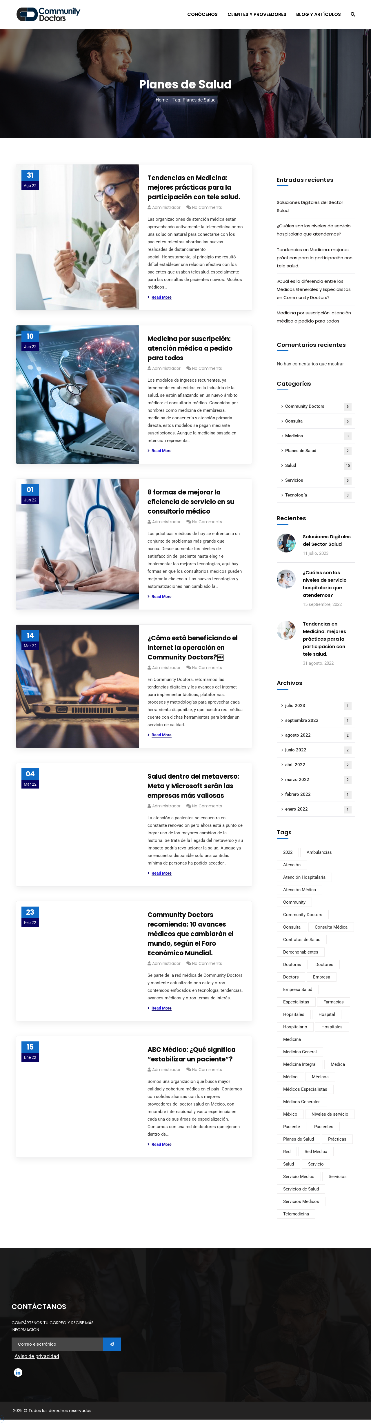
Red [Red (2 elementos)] (286, 1151)
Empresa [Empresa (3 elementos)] (321, 977)
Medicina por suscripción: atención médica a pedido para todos (190, 348)
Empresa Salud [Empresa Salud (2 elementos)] (297, 989)
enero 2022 (318, 809)
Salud (318, 466)
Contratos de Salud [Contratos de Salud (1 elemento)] (301, 939)
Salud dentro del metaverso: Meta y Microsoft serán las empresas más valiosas (193, 786)
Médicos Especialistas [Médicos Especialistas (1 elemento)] (305, 1089)
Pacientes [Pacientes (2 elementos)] (323, 1126)
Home (162, 100)
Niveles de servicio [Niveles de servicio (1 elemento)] (330, 1114)
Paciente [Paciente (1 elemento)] (291, 1126)
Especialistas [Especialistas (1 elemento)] (296, 1002)
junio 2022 (318, 750)
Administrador (166, 207)
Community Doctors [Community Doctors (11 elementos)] (302, 914)
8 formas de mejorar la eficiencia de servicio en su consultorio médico (191, 502)
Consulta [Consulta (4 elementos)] (292, 927)
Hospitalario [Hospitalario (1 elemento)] (295, 1027)
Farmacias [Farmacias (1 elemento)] (333, 1002)
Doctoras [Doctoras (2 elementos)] (292, 964)
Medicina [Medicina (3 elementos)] (292, 1039)
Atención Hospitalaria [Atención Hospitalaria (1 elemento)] (304, 877)
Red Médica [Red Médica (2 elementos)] (316, 1151)
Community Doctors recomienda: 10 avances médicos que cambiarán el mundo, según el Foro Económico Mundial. (191, 934)
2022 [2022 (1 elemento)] (287, 852)
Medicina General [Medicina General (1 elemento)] (300, 1051)
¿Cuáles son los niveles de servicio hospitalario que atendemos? (314, 230)
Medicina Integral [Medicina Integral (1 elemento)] (300, 1064)
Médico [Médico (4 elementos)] (290, 1076)
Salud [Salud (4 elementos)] (288, 1164)
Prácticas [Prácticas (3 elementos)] (337, 1139)
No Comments (207, 207)
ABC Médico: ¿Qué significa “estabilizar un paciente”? (192, 1054)
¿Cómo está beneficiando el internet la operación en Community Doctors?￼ (193, 648)
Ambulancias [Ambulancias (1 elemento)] (319, 852)
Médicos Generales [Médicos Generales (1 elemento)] (302, 1101)
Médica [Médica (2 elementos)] (338, 1064)
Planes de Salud (318, 451)
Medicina (318, 436)
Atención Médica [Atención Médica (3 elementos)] (299, 889)
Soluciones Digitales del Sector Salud (310, 206)
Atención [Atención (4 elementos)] (292, 864)
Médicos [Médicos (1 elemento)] (320, 1076)
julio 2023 (318, 706)
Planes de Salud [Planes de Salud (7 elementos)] (298, 1139)
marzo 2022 (318, 780)
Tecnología (318, 495)
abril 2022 (318, 765)
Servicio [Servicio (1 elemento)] (316, 1164)
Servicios (318, 481)
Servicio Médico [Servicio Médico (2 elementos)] (298, 1176)
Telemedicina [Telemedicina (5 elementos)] (296, 1214)
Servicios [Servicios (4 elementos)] (338, 1176)
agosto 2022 (318, 736)
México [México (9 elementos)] (290, 1114)
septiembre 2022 (318, 721)
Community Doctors (318, 407)
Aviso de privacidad (36, 1356)
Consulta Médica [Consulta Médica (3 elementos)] (331, 927)
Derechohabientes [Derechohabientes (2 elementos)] (300, 952)
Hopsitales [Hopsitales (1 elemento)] (293, 1014)
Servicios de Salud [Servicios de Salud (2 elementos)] (301, 1189)
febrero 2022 (318, 795)
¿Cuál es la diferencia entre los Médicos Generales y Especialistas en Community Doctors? (314, 289)
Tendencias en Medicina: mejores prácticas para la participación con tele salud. (194, 187)
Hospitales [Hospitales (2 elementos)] (332, 1027)
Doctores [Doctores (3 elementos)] (324, 964)
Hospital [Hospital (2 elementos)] (327, 1014)
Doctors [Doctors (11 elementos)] (291, 977)
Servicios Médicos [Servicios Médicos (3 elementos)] (301, 1201)
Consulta (318, 421)
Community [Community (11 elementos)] (294, 902)
